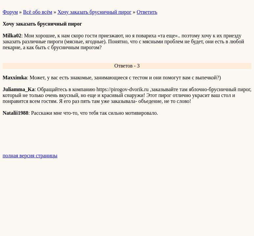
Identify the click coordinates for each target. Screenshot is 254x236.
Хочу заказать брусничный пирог (94, 12)
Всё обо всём (37, 12)
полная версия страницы (30, 155)
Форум (10, 12)
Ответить (147, 12)
